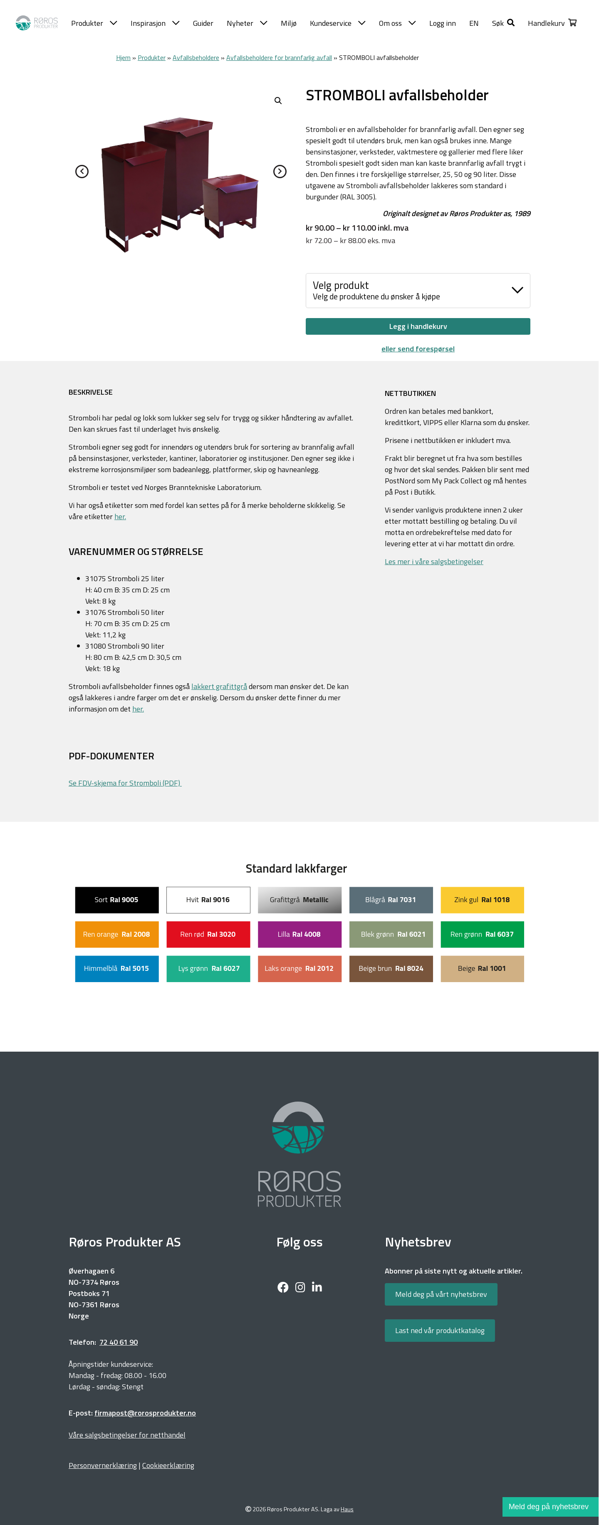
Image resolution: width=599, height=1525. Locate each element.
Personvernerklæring (103, 1465)
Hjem (123, 57)
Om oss (397, 23)
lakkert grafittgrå (219, 686)
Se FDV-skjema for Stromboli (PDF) (125, 783)
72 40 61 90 (118, 1342)
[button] (503, 23)
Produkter (94, 23)
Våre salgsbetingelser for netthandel (127, 1434)
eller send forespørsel (418, 348)
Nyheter (247, 23)
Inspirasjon (155, 23)
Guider (203, 23)
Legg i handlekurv (418, 326)
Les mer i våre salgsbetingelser (434, 561)
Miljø (289, 23)
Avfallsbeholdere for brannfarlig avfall (279, 57)
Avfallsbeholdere (196, 57)
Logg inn (442, 23)
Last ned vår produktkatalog (440, 1330)
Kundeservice (338, 23)
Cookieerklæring (168, 1465)
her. (120, 516)
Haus (347, 1509)
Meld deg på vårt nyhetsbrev (441, 1294)
